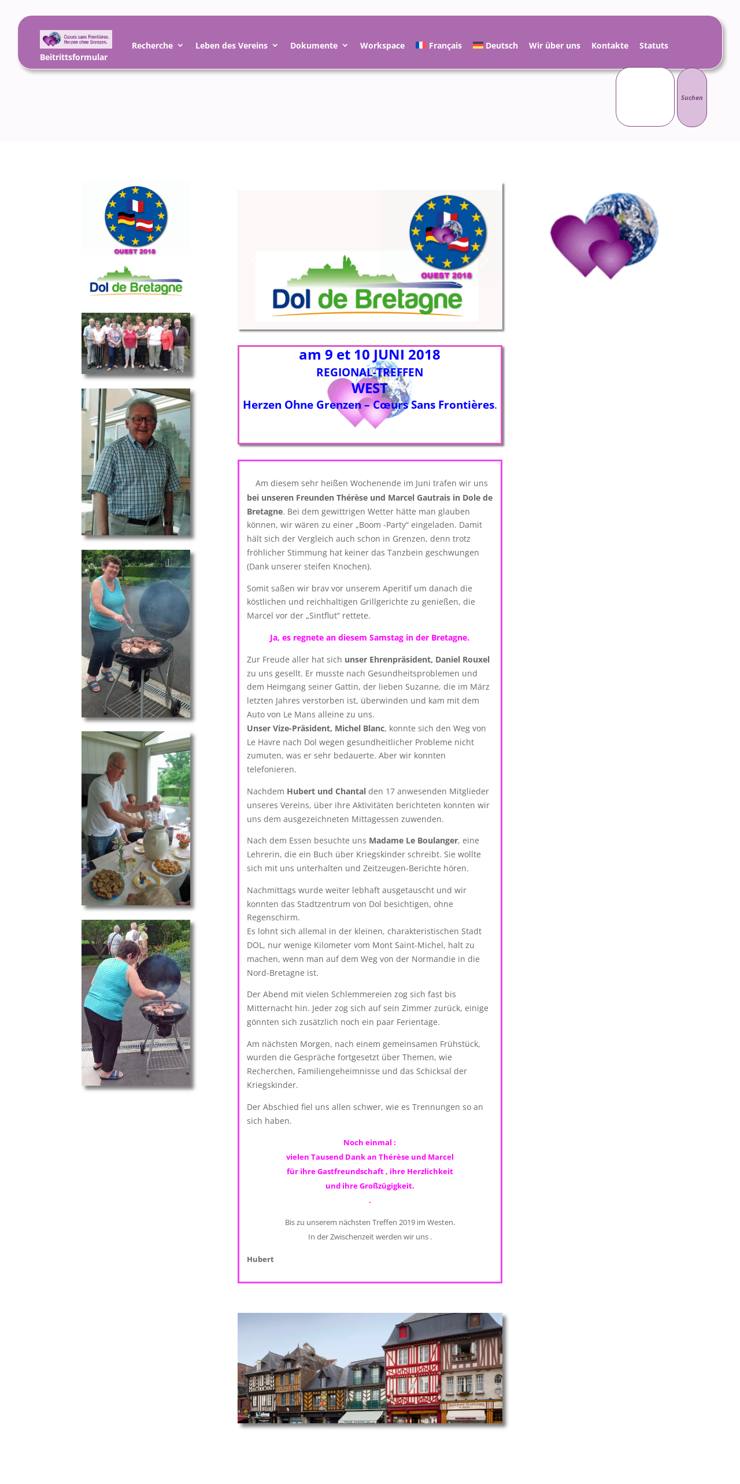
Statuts (653, 47)
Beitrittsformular (74, 58)
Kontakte (609, 47)
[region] (370, 260)
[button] (255, 259)
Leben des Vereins (231, 47)
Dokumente (314, 47)
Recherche (152, 47)
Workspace (382, 47)
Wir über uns (554, 47)
